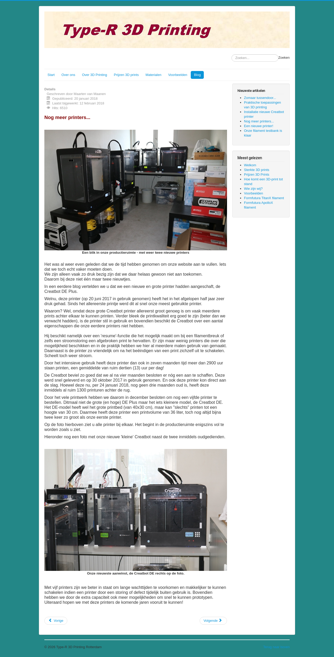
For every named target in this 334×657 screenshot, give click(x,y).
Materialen (154, 75)
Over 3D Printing (94, 75)
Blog (197, 75)
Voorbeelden (177, 75)
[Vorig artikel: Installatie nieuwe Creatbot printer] (55, 621)
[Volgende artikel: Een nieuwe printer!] (213, 621)
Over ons (68, 75)
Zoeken (284, 58)
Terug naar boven (276, 647)
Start (51, 75)
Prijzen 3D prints (126, 75)
